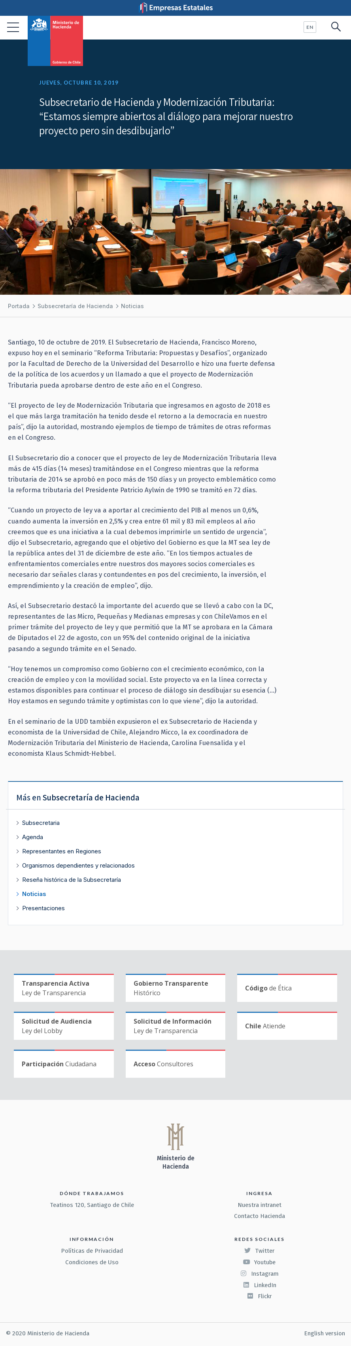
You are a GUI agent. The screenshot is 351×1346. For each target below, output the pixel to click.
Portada (19, 306)
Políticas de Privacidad (92, 1250)
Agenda (32, 837)
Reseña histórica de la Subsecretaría (71, 879)
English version (324, 1333)
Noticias (132, 306)
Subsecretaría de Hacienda (75, 306)
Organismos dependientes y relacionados (78, 865)
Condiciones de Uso (92, 1262)
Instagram (259, 1273)
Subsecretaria (41, 822)
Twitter (259, 1250)
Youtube (259, 1262)
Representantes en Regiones (61, 851)
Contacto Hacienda (259, 1216)
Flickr (259, 1296)
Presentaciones (43, 908)
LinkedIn (259, 1285)
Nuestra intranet (259, 1205)
